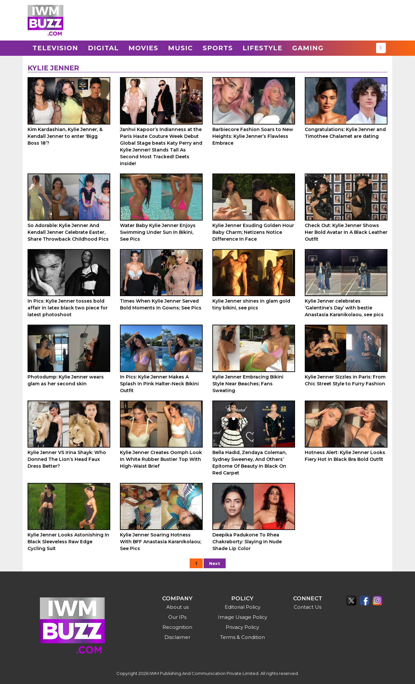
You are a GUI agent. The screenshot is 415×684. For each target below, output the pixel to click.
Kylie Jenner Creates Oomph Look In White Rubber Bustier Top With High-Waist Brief (161, 459)
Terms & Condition (242, 637)
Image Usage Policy (242, 617)
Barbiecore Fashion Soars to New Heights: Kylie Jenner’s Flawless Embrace (252, 136)
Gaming (308, 48)
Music (180, 48)
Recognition (177, 627)
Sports (218, 48)
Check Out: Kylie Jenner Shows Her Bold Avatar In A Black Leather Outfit (346, 232)
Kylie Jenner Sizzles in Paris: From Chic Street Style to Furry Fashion (345, 380)
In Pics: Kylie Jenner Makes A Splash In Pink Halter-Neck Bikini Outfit (159, 383)
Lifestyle (262, 48)
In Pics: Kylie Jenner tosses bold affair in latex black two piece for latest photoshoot (68, 308)
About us (177, 607)
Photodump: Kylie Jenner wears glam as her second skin (66, 380)
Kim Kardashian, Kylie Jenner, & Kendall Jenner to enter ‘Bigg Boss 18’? (65, 136)
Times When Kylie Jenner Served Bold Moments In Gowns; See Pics (160, 304)
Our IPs (177, 617)
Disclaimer (177, 637)
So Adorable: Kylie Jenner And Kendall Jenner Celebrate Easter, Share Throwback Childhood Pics (68, 232)
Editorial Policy (242, 607)
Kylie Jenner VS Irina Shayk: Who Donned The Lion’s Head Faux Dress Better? (67, 459)
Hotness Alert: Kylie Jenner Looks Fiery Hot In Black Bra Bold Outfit (345, 456)
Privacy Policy (242, 627)
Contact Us (307, 607)
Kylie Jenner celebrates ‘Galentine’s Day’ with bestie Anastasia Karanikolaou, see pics (344, 308)
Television (55, 48)
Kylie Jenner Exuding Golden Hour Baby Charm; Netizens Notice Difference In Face (253, 232)
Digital (103, 48)
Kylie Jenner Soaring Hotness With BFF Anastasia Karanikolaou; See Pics (160, 541)
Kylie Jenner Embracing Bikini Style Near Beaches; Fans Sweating (247, 383)
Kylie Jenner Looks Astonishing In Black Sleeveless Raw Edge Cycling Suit (68, 541)
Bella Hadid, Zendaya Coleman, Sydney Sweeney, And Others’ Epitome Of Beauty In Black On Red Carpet (249, 463)
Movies (143, 48)
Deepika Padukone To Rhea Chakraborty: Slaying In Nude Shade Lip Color (247, 541)
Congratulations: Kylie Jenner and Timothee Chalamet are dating (345, 132)
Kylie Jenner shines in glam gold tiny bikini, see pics (251, 304)
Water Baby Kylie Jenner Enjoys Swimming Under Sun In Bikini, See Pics (158, 232)
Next (214, 563)
